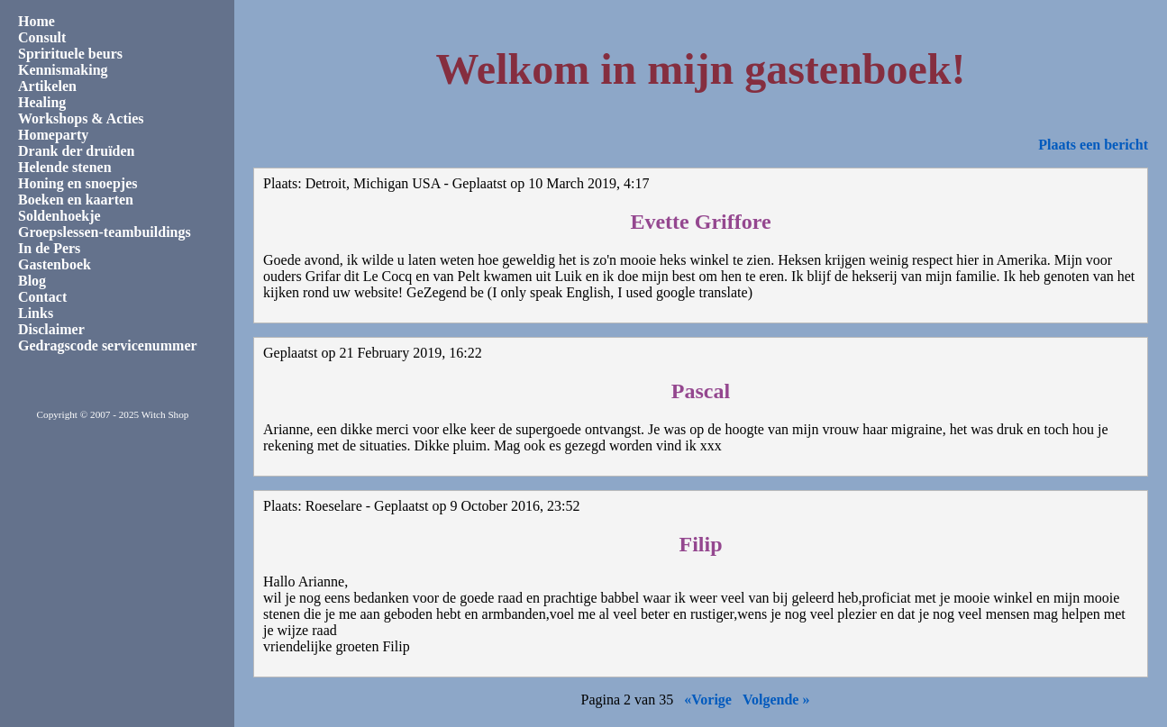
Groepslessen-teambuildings (104, 232)
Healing (42, 102)
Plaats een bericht (1093, 144)
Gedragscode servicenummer (107, 345)
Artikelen (47, 86)
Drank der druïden (76, 151)
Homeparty (53, 134)
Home (36, 21)
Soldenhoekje (59, 215)
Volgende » (776, 699)
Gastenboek (54, 264)
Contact (42, 296)
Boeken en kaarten (75, 199)
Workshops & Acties (81, 118)
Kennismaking (63, 69)
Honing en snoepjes (77, 183)
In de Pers (49, 248)
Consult (42, 37)
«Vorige (708, 699)
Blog (32, 280)
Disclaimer (51, 329)
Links (35, 313)
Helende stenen (65, 167)
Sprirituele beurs (70, 53)
